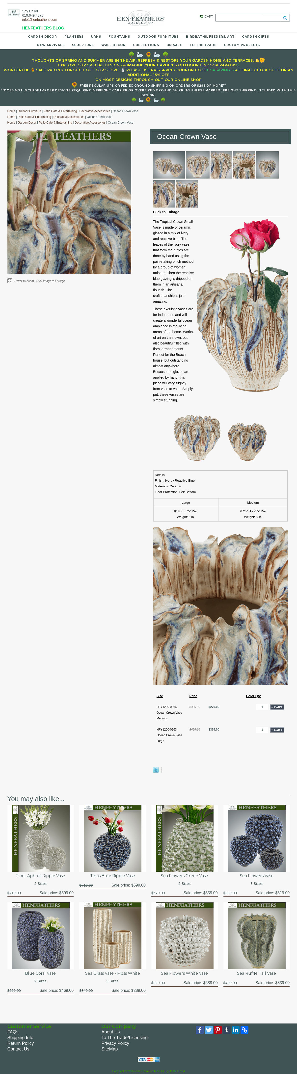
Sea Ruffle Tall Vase (256, 973)
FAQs (13, 1031)
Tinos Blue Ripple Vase (112, 875)
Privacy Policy (115, 1043)
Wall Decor (113, 45)
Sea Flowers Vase (256, 875)
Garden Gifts (255, 36)
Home (11, 111)
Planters (73, 36)
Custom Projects (242, 45)
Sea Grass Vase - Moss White (112, 973)
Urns (96, 36)
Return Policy (20, 1043)
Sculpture (83, 45)
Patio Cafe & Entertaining (60, 111)
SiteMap (109, 1049)
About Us (110, 1031)
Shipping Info (20, 1037)
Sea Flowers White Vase (184, 973)
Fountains (119, 36)
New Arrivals (51, 45)
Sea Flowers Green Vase (184, 875)
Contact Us (18, 1049)
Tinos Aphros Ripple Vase (40, 875)
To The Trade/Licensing (124, 1037)
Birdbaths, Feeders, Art (210, 36)
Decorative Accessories (94, 111)
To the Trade (202, 45)
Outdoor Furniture (158, 36)
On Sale (174, 45)
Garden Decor (42, 36)
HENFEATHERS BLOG (43, 28)
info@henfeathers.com (39, 20)
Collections (146, 45)
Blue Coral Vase (40, 973)
